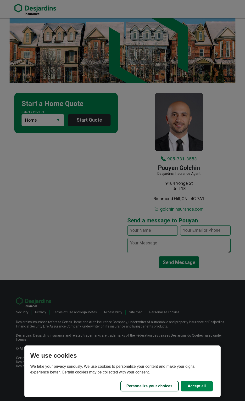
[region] (122, 371)
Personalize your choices (150, 386)
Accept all (197, 386)
